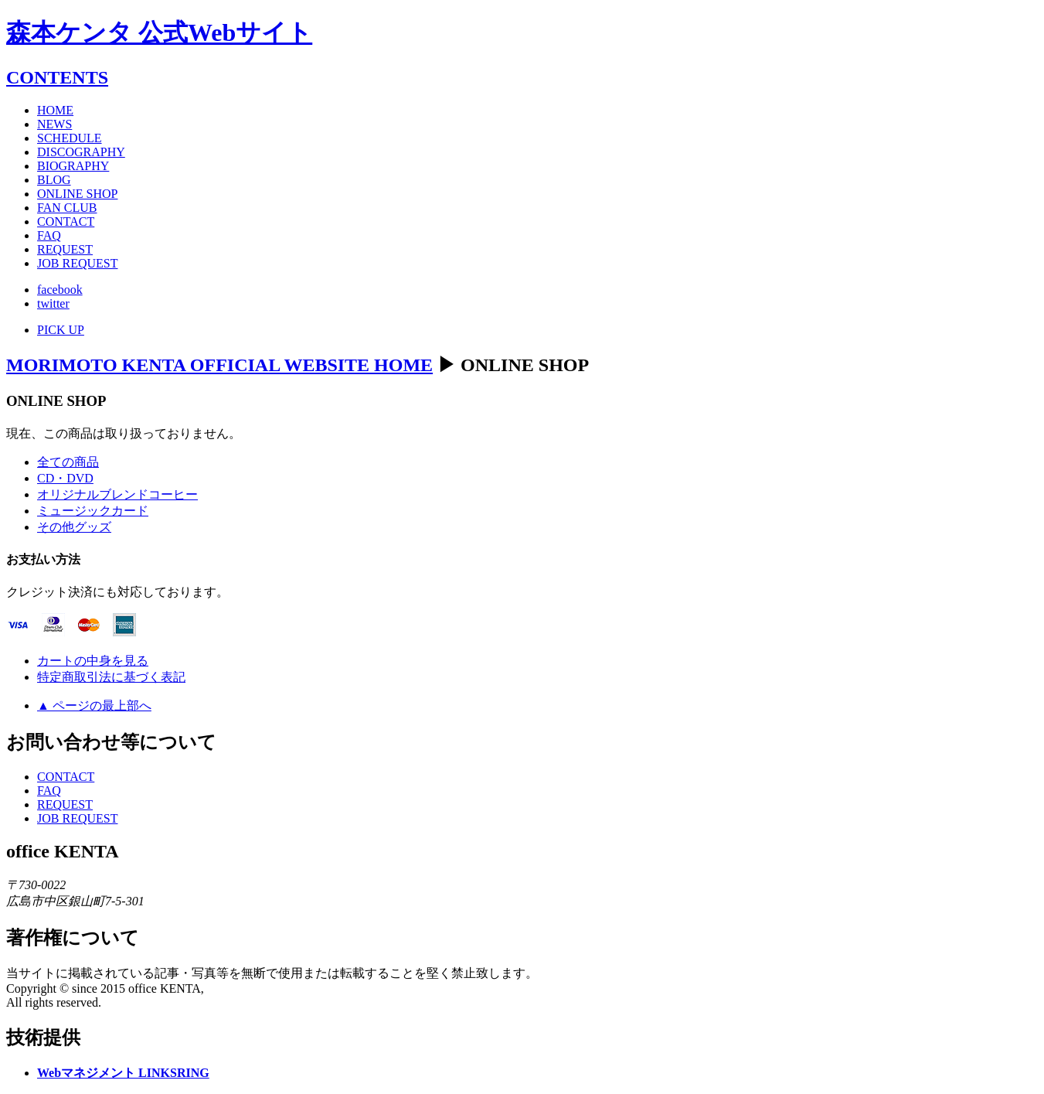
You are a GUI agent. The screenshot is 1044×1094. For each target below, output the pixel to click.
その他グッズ (74, 526)
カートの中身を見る (92, 660)
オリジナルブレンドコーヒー (117, 494)
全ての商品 (68, 462)
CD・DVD (65, 478)
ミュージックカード (92, 510)
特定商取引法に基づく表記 (111, 676)
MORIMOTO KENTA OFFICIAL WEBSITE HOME (219, 365)
